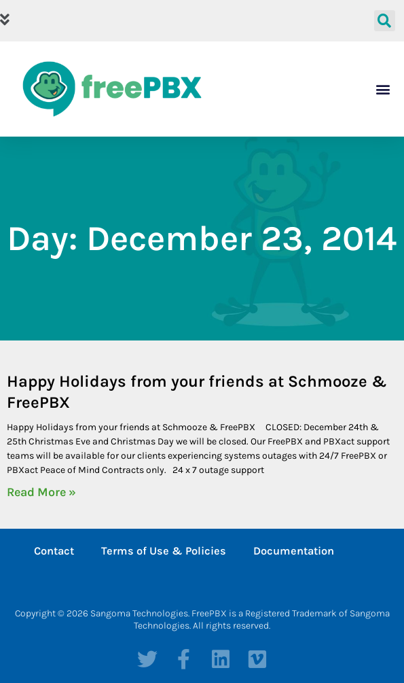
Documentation (293, 550)
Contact (54, 550)
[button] (182, 20)
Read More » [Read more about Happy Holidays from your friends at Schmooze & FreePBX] (41, 492)
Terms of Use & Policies (163, 550)
